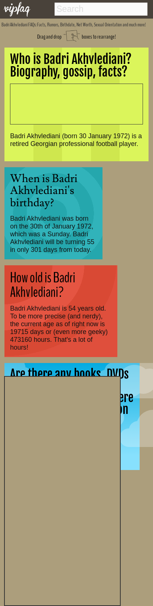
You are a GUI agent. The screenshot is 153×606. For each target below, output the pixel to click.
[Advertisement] (62, 490)
